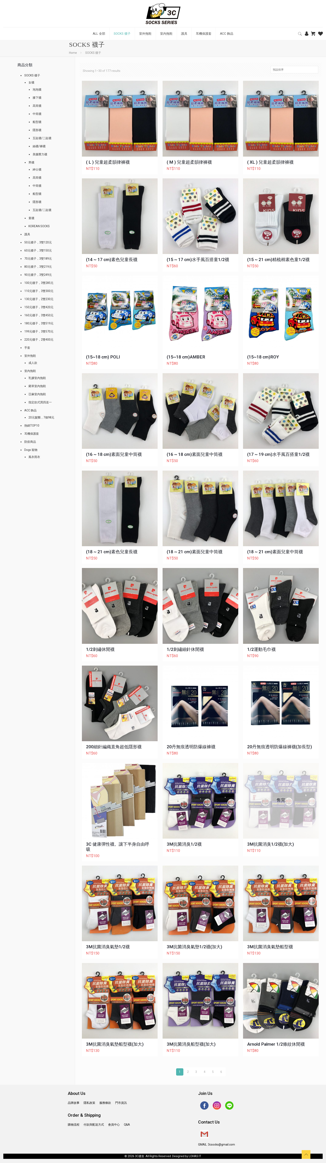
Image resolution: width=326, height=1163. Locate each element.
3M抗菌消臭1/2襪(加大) (270, 844)
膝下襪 (37, 97)
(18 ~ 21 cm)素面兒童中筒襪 (194, 551)
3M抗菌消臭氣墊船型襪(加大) (115, 1044)
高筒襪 (37, 105)
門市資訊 (121, 1102)
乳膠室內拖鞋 (37, 378)
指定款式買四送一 (40, 402)
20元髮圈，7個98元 (41, 417)
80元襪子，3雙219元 (38, 266)
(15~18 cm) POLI (103, 357)
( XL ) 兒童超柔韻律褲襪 (270, 162)
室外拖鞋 (30, 355)
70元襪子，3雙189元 (38, 258)
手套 (27, 347)
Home (73, 52)
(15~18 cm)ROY (263, 357)
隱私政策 (89, 1102)
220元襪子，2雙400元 (38, 339)
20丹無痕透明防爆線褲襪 (191, 746)
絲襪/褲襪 (39, 146)
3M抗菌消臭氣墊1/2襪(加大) (194, 946)
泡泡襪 (37, 89)
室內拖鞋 (30, 371)
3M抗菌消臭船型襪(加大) (191, 1044)
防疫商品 (30, 441)
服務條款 (105, 1102)
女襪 (31, 82)
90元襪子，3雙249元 (38, 274)
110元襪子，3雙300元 (38, 291)
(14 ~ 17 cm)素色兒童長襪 (111, 259)
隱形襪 (37, 130)
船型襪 (37, 122)
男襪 (31, 162)
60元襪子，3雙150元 (38, 250)
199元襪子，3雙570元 (38, 331)
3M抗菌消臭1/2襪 (184, 844)
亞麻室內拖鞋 (37, 394)
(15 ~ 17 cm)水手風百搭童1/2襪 (198, 259)
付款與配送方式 (94, 1124)
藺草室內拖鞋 (37, 386)
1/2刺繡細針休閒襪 (185, 649)
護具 (27, 234)
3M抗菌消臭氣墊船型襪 (270, 946)
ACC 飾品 (30, 410)
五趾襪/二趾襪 (42, 138)
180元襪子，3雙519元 (38, 323)
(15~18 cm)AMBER (186, 357)
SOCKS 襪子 (32, 75)
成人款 (32, 362)
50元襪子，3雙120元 (38, 242)
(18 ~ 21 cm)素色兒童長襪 (111, 551)
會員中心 (114, 1124)
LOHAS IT (195, 1156)
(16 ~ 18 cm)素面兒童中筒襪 (114, 454)
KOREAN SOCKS (39, 226)
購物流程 (73, 1124)
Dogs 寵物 (30, 449)
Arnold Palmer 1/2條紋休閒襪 (276, 1044)
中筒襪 (37, 113)
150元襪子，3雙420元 (38, 307)
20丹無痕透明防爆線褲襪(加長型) (279, 746)
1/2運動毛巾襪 (261, 649)
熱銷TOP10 (31, 425)
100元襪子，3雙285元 (38, 283)
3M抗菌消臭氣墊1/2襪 (108, 946)
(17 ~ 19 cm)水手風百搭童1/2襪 (278, 454)
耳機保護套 (31, 433)
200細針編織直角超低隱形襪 (114, 746)
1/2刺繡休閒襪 (100, 649)
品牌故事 (73, 1102)
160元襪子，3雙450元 (38, 315)
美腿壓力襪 (40, 154)
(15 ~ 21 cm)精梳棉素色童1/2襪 (278, 259)
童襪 (31, 218)
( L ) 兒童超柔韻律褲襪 (108, 162)
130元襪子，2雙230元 (38, 299)
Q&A (127, 1124)
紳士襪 (37, 169)
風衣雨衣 (34, 457)
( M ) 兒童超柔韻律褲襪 (189, 162)
